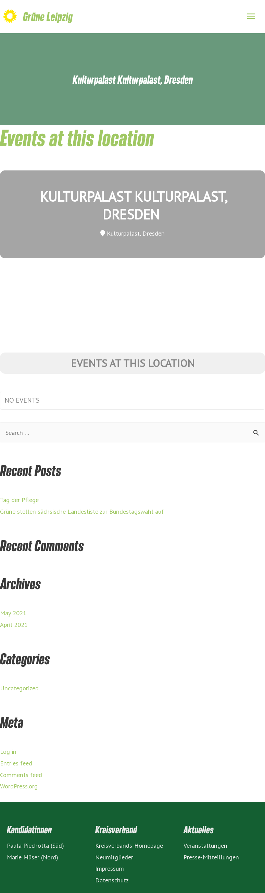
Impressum (109, 868)
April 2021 (14, 624)
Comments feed (21, 775)
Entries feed (16, 763)
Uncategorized (19, 688)
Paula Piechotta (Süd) (35, 845)
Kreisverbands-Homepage (129, 845)
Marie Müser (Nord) (32, 857)
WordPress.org (19, 786)
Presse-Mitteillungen (211, 857)
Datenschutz (112, 880)
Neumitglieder (114, 857)
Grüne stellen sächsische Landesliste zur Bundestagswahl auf (82, 511)
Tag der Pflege (19, 500)
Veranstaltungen (205, 845)
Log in (8, 751)
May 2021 (13, 613)
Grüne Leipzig (48, 16)
